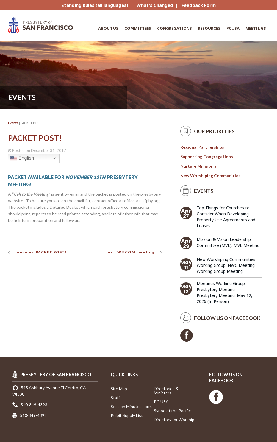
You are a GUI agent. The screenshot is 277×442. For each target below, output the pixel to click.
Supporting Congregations (206, 156)
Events (13, 123)
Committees (137, 28)
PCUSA (233, 28)
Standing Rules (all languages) (94, 5)
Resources (209, 28)
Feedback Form (198, 5)
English (22, 158)
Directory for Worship (174, 419)
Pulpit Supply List (127, 415)
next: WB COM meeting (129, 252)
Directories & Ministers (166, 390)
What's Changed (155, 5)
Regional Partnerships (202, 147)
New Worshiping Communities (210, 175)
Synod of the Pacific (172, 410)
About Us (108, 28)
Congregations (174, 28)
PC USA (161, 401)
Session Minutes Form (131, 406)
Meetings (255, 28)
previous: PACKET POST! (40, 252)
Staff (115, 397)
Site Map (119, 388)
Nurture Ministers (198, 166)
